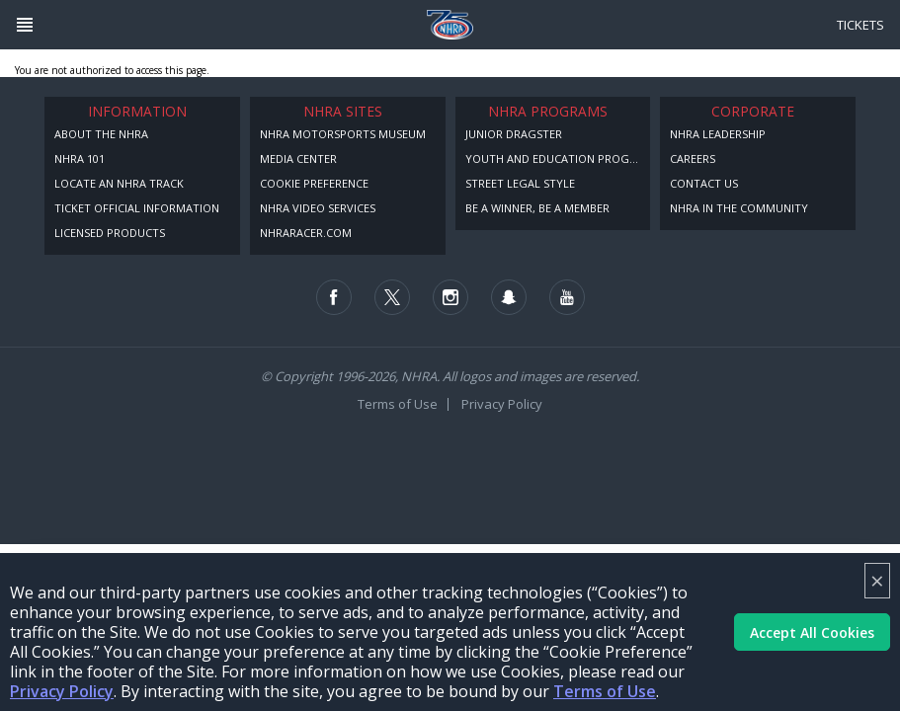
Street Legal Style (520, 183)
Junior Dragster (513, 133)
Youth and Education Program (558, 158)
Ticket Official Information (136, 207)
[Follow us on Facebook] (334, 297)
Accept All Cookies (812, 632)
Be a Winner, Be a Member (537, 207)
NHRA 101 (79, 158)
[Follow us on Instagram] (450, 297)
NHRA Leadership (718, 133)
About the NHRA (101, 133)
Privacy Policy (62, 691)
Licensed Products (109, 232)
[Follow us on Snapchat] (509, 297)
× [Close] (877, 580)
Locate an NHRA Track (119, 183)
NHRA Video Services (317, 207)
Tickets (860, 25)
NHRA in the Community (739, 207)
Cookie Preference (314, 183)
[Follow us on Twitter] (392, 297)
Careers (692, 158)
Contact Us (704, 183)
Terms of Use (604, 691)
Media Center (298, 158)
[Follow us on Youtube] (567, 297)
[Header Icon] (24, 24)
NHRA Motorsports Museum (343, 133)
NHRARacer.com (306, 232)
